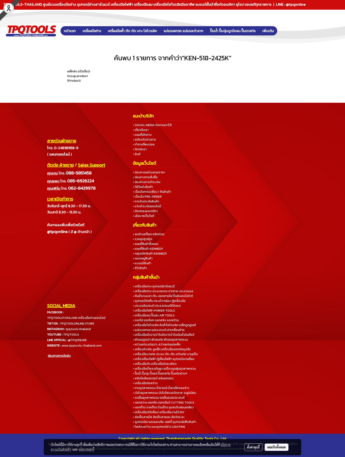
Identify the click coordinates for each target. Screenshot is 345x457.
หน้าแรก (70, 30)
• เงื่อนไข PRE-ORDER (147, 196)
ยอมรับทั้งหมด (276, 447)
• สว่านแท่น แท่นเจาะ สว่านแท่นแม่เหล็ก (156, 344)
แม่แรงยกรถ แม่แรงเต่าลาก (183, 30)
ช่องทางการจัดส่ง (59, 356)
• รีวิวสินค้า (140, 268)
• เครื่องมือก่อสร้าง (145, 383)
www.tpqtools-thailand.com (82, 345)
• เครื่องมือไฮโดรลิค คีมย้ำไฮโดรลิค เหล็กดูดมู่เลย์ (164, 325)
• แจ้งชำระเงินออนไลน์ (147, 206)
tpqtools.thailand (78, 329)
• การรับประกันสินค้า (146, 201)
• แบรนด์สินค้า (142, 263)
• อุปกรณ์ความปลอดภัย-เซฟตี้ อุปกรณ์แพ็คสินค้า (164, 422)
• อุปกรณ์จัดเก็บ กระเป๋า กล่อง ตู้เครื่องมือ (159, 301)
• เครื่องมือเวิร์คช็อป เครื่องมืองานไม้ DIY (158, 412)
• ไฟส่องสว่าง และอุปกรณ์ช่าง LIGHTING (159, 426)
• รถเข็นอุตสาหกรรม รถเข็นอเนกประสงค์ (159, 397)
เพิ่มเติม (268, 30)
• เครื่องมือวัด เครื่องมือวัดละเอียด (154, 364)
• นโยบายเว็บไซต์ (143, 216)
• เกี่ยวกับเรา (141, 130)
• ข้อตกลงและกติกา (145, 211)
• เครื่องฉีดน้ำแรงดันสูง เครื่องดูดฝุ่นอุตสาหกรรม (164, 368)
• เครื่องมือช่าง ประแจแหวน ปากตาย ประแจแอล (163, 291)
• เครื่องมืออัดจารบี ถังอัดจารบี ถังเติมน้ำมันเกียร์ (163, 334)
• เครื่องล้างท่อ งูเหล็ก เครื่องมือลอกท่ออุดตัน (162, 349)
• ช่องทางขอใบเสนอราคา (149, 172)
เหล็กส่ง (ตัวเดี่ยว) (78, 71)
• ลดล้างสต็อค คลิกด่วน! (148, 234)
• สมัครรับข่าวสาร (144, 139)
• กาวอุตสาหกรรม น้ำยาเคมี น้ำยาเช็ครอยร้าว (161, 388)
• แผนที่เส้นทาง (142, 134)
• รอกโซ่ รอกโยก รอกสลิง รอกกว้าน (156, 320)
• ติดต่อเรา (140, 149)
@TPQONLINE (77, 340)
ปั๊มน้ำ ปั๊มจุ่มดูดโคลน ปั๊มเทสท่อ (232, 30)
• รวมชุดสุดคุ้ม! (142, 239)
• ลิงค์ (136, 154)
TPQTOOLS (71, 334)
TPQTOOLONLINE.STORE (77, 323)
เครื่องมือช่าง (92, 30)
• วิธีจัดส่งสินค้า (143, 187)
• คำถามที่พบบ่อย (144, 144)
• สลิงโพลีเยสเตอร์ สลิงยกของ (153, 378)
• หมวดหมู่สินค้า (142, 258)
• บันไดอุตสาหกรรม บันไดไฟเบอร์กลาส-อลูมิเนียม (164, 393)
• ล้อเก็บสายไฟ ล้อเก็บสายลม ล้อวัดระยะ (159, 417)
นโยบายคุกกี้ (86, 449)
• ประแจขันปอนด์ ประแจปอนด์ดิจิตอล (157, 305)
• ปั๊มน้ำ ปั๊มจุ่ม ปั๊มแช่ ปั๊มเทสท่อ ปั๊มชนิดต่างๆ (160, 373)
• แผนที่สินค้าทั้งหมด (145, 244)
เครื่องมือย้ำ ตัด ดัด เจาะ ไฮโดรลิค (132, 30)
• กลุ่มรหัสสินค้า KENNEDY (150, 253)
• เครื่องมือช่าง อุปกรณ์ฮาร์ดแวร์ (154, 286)
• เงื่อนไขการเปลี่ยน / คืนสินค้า (152, 191)
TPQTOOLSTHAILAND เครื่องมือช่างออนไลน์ (76, 318)
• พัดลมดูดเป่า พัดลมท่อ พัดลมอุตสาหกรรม (160, 339)
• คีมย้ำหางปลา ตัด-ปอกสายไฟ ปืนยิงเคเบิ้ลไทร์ (163, 296)
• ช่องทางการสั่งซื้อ (145, 177)
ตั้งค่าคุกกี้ (253, 447)
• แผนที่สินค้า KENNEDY (148, 248)
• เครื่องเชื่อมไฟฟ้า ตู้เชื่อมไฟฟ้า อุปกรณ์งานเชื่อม (163, 359)
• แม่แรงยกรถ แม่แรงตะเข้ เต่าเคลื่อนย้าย (159, 330)
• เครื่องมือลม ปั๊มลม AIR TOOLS (153, 315)
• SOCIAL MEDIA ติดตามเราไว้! (152, 125)
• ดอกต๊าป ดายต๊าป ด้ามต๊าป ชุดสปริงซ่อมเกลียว (163, 407)
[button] (283, 31)
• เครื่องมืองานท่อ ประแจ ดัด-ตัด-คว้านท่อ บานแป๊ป (165, 354)
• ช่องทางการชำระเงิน (146, 182)
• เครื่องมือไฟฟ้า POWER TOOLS (154, 310)
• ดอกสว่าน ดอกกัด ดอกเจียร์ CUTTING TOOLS (163, 402)
